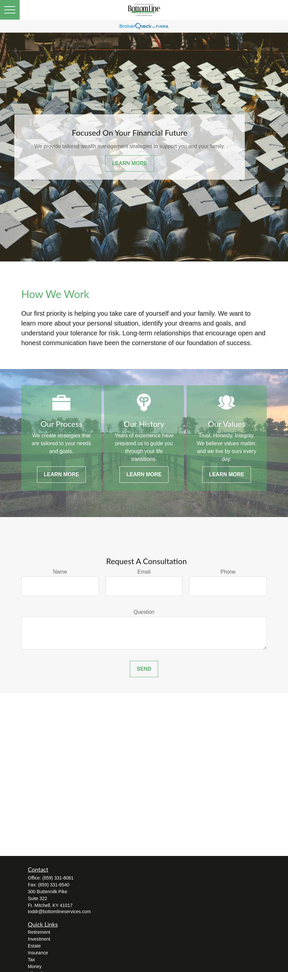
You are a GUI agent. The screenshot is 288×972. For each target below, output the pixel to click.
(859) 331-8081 (58, 877)
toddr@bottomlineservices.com (59, 911)
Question (144, 612)
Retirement (39, 932)
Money (35, 966)
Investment (39, 939)
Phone (228, 572)
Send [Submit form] (144, 669)
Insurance (38, 952)
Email (144, 572)
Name (60, 572)
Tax (31, 959)
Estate (34, 945)
